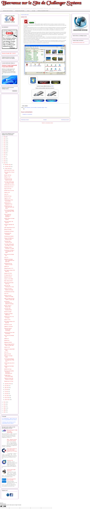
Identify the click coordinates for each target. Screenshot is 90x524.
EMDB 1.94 (6, 266)
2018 (4, 152)
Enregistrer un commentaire (27, 114)
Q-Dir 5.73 (6, 352)
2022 (4, 144)
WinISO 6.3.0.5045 (7, 229)
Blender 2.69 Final (7, 175)
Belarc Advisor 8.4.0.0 (8, 280)
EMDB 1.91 (6, 338)
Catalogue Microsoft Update (19, 10)
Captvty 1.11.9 (7, 192)
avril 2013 (6, 393)
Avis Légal (33, 10)
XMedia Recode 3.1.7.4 (8, 268)
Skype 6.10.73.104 (7, 188)
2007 (4, 412)
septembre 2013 (8, 383)
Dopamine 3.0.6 (10, 460)
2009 (4, 408)
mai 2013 (6, 391)
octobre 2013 (7, 168)
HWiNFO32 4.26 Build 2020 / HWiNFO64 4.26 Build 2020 (9, 260)
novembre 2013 (8, 166)
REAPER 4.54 (6, 340)
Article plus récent (25, 119)
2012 (4, 402)
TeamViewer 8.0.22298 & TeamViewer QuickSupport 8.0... (9, 372)
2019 (4, 150)
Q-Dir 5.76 (6, 194)
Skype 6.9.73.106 (7, 354)
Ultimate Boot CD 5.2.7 (8, 186)
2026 (4, 136)
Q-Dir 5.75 (6, 257)
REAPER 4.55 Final (7, 196)
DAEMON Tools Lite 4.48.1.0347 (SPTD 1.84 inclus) (9, 207)
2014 (4, 160)
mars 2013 (7, 395)
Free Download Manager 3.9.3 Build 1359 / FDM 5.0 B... (9, 360)
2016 (4, 156)
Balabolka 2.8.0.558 (8, 342)
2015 (4, 158)
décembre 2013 (8, 164)
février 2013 (7, 397)
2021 (4, 146)
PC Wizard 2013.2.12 (8, 275)
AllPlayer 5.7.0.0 (7, 177)
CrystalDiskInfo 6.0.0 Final (9, 291)
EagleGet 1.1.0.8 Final (8, 326)
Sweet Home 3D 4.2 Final (9, 170)
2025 (4, 139)
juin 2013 (6, 389)
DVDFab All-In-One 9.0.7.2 (9, 184)
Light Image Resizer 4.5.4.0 (9, 227)
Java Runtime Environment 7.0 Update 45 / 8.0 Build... (9, 302)
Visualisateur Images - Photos (42, 107)
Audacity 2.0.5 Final (8, 273)
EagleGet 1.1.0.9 (7, 198)
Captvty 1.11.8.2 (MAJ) (8, 278)
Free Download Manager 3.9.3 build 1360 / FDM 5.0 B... (9, 211)
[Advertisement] (9, 112)
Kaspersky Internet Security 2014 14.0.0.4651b (8, 329)
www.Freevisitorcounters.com (78, 42)
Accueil (45, 119)
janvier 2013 (7, 399)
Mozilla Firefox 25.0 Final (9, 190)
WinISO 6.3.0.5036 (7, 311)
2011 (4, 404)
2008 (4, 410)
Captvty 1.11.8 (7, 347)
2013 (4, 162)
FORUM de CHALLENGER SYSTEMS (42, 10)
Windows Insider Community (8, 10)
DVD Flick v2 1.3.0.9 (8, 324)
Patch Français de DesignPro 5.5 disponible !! (7, 215)
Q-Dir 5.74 (6, 293)
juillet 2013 (7, 387)
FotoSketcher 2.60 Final (9, 231)
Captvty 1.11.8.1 (7, 319)
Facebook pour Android (8, 236)
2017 (4, 154)
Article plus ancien (65, 119)
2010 (4, 406)
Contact (28, 10)
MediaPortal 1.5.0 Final (8, 381)
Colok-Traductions (27, 107)
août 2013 (7, 385)
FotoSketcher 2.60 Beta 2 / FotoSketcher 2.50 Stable (9, 251)
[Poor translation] (4, 506)
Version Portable (34, 107)
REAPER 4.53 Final (7, 369)
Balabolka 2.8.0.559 (8, 277)
